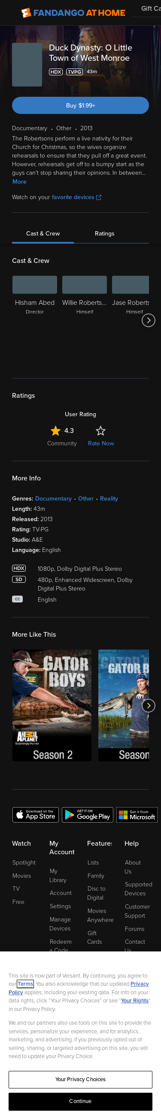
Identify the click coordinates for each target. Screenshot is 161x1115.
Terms (25, 984)
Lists (93, 862)
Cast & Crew (43, 233)
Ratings (105, 233)
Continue (80, 1101)
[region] (80, 1033)
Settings (60, 906)
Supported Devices (138, 889)
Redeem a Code (60, 946)
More (19, 181)
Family (96, 875)
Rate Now (101, 443)
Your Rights (135, 1000)
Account (61, 893)
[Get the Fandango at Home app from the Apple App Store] (35, 814)
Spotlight (24, 862)
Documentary (53, 498)
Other (86, 498)
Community (62, 443)
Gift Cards (94, 938)
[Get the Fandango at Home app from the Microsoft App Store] (137, 814)
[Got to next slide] (149, 320)
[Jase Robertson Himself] (134, 320)
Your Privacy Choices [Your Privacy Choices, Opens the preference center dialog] (80, 1079)
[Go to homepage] (73, 13)
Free (18, 902)
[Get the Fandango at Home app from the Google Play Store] (87, 814)
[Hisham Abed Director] (35, 320)
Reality (109, 498)
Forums (134, 929)
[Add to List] (144, 72)
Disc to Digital (96, 893)
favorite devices (76, 197)
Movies (21, 875)
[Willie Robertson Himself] (84, 320)
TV (16, 888)
